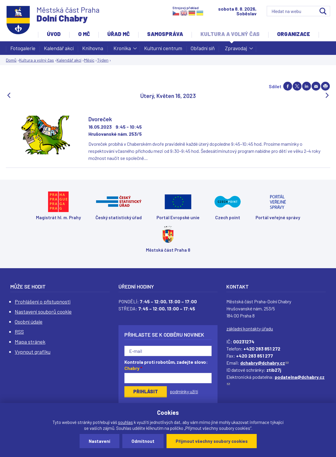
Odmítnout (142, 441)
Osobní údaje (28, 321)
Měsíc (89, 60)
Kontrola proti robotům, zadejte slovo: (166, 365)
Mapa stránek (30, 341)
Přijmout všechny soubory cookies (212, 441)
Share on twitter (297, 86)
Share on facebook (287, 86)
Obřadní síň (203, 48)
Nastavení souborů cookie (43, 311)
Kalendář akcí (59, 48)
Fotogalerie (22, 48)
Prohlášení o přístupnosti (42, 301)
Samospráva (165, 34)
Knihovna (92, 48)
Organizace (293, 34)
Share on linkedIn (306, 86)
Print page (325, 86)
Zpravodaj (236, 50)
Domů (11, 60)
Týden (102, 60)
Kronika (122, 50)
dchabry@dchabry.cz (264, 363)
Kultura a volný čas (230, 34)
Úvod (54, 34)
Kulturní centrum (163, 48)
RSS (19, 331)
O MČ (84, 34)
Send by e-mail (316, 86)
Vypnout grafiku (32, 351)
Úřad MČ (118, 34)
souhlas (125, 422)
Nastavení (99, 441)
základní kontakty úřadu (249, 328)
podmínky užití (184, 391)
